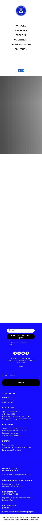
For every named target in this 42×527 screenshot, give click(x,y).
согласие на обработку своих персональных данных (20, 342)
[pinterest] (27, 353)
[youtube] (23, 353)
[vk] (19, 353)
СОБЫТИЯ (21, 35)
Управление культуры (11, 498)
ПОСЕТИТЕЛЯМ (21, 40)
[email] (21, 330)
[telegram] (15, 353)
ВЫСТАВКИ (21, 30)
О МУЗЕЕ (21, 26)
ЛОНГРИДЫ (21, 49)
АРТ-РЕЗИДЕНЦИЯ (21, 44)
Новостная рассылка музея (20, 336)
